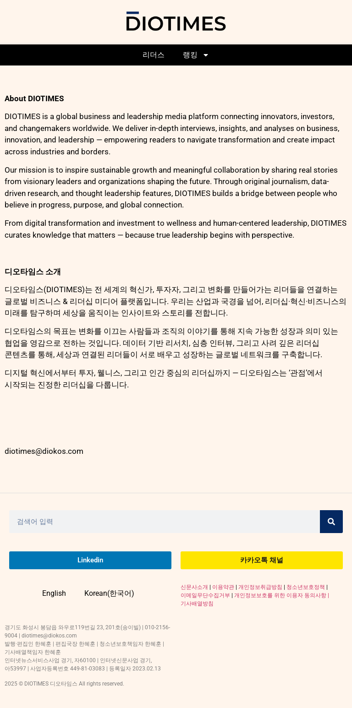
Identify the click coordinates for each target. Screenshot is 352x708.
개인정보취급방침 (260, 587)
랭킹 (196, 55)
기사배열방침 (197, 603)
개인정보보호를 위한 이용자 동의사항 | (281, 595)
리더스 (154, 54)
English (54, 593)
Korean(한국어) (109, 593)
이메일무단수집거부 (205, 595)
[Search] (331, 521)
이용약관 (223, 587)
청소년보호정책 (305, 587)
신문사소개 (194, 587)
